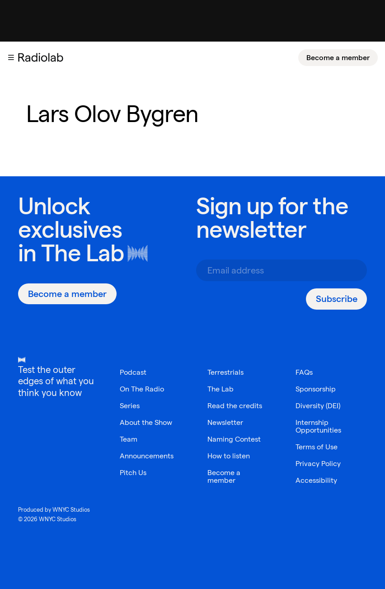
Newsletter (225, 422)
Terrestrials (225, 372)
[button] (11, 57)
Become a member (338, 57)
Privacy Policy (318, 463)
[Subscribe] (336, 299)
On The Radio (142, 389)
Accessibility (316, 480)
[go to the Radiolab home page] (42, 57)
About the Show (146, 422)
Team (128, 439)
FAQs (304, 372)
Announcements (147, 456)
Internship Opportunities (318, 426)
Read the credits (234, 406)
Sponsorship (316, 389)
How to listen (228, 456)
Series (130, 406)
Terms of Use (317, 447)
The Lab (82, 253)
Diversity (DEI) (318, 406)
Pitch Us (133, 472)
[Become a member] (338, 57)
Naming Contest (234, 439)
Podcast (133, 372)
